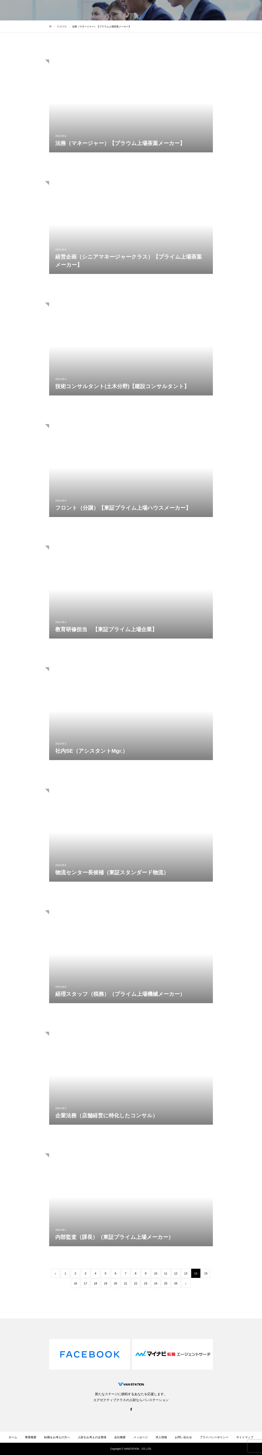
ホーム (13, 1437)
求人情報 (161, 1437)
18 (95, 1283)
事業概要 (30, 1437)
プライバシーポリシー (214, 1437)
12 (175, 1273)
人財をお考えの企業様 (92, 1437)
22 (135, 1283)
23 (145, 1283)
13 (185, 1273)
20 (115, 1283)
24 (155, 1283)
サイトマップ (244, 1437)
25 (165, 1283)
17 (85, 1283)
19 (105, 1283)
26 (175, 1283)
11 (165, 1273)
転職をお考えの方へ (57, 1437)
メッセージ (140, 1437)
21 (125, 1283)
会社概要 (120, 1437)
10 (155, 1273)
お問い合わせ (183, 1437)
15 (206, 1273)
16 (75, 1283)
